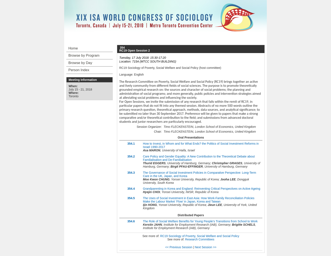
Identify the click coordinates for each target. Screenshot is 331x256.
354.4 (131, 188)
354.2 (131, 156)
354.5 (131, 198)
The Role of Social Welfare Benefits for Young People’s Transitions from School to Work (200, 221)
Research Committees (199, 239)
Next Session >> (206, 247)
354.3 (131, 172)
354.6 (131, 221)
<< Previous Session (178, 247)
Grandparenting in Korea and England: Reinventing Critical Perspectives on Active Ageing (201, 188)
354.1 (131, 143)
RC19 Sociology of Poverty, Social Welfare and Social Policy (199, 236)
